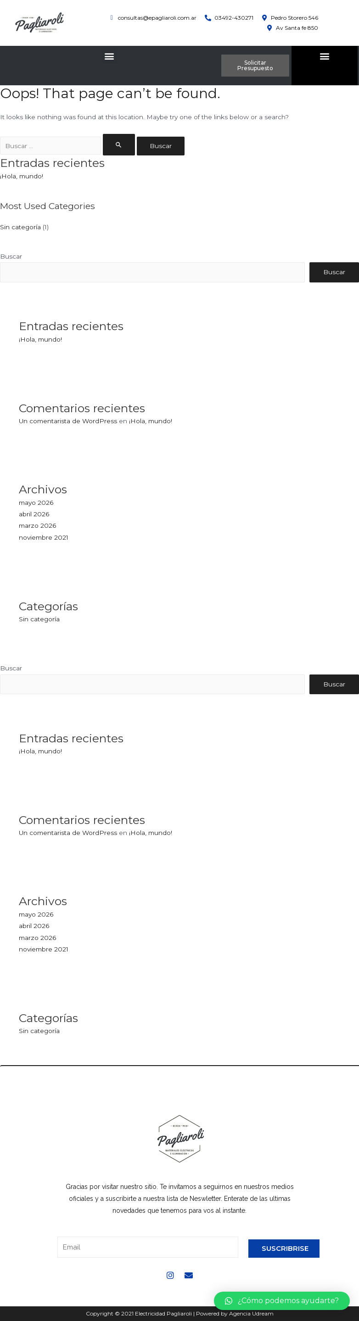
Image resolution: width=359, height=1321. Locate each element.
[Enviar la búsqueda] (119, 144)
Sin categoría (20, 227)
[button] (109, 55)
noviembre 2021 (43, 537)
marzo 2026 (37, 525)
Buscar (11, 256)
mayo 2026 (36, 502)
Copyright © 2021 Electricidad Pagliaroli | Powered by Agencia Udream (180, 1313)
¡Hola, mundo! (21, 176)
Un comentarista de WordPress (68, 421)
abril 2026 (34, 514)
